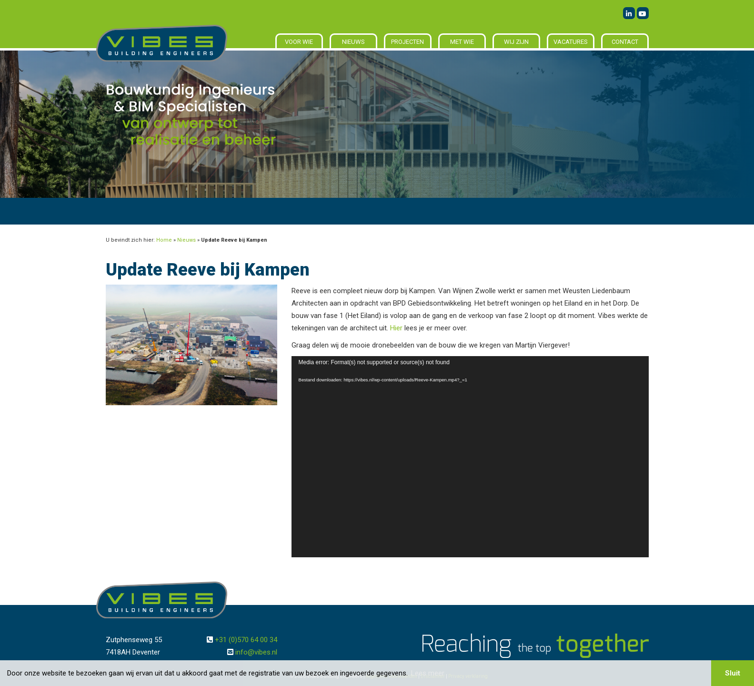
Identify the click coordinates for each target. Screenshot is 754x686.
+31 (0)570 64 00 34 (246, 639)
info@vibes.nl (256, 652)
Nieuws (353, 41)
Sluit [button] (732, 673)
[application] (470, 456)
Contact (625, 41)
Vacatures (570, 41)
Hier (396, 328)
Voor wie (299, 41)
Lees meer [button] (427, 673)
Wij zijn (516, 41)
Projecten (407, 41)
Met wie (462, 41)
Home (164, 240)
